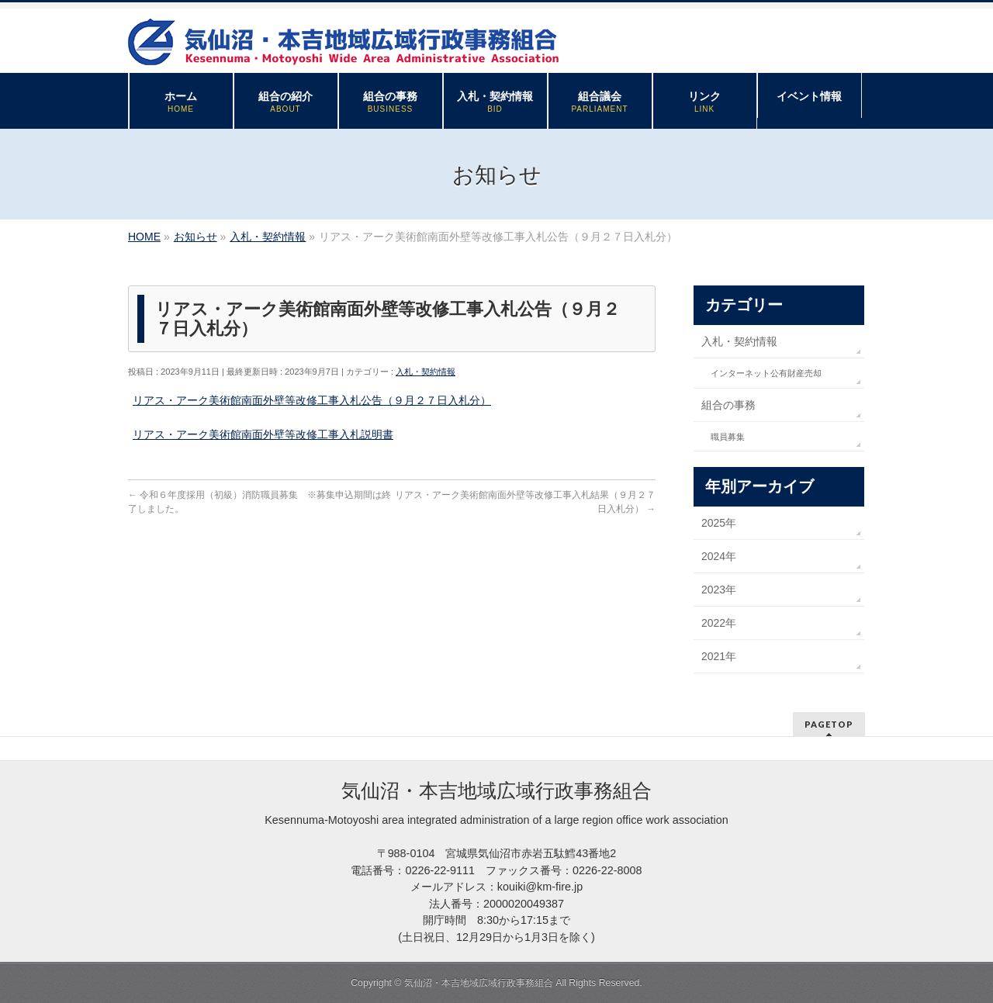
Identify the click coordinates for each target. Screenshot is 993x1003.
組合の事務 (728, 405)
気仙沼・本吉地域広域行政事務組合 (478, 982)
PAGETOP (828, 724)
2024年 (718, 556)
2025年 (718, 523)
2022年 (718, 623)
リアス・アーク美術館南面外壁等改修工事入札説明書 (263, 434)
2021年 (718, 656)
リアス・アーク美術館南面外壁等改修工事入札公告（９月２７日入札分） (312, 400)
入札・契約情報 (425, 371)
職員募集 (728, 436)
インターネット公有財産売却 (766, 373)
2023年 (718, 589)
